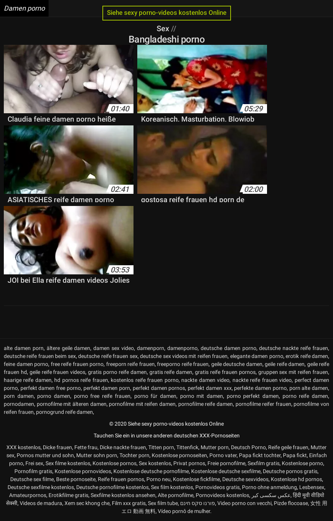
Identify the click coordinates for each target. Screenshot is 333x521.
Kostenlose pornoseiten (179, 455)
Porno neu (158, 479)
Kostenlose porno (302, 463)
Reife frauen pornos (121, 479)
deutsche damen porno (228, 348)
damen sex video (113, 348)
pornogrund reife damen (64, 412)
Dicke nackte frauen (123, 447)
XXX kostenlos (23, 447)
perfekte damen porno (260, 388)
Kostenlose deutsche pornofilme (151, 471)
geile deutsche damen (236, 364)
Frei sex (34, 463)
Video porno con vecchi (244, 503)
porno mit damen (201, 396)
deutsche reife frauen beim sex (40, 356)
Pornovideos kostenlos (222, 495)
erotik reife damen (307, 356)
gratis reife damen (171, 372)
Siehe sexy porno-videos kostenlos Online (166, 12)
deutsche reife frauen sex (107, 356)
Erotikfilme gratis (68, 495)
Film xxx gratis (129, 503)
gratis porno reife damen (117, 372)
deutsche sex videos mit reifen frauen (184, 356)
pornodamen (19, 404)
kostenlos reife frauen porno (144, 380)
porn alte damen (308, 388)
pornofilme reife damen (205, 404)
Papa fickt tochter (260, 455)
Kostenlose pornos (115, 463)
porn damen (19, 396)
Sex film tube (163, 503)
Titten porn (161, 447)
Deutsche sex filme (32, 479)
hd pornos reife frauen (81, 380)
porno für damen (155, 396)
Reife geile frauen (288, 447)
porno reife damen (305, 396)
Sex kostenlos (155, 463)
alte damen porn (24, 348)
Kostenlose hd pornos (296, 479)
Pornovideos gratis (217, 487)
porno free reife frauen (102, 396)
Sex (164, 28)
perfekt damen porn (106, 388)
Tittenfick (187, 447)
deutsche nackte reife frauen (293, 348)
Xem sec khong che (87, 503)
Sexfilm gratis (264, 463)
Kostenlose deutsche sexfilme (226, 471)
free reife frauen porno (77, 364)
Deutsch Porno (248, 447)
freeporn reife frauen (130, 364)
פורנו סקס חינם (197, 503)
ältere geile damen (69, 348)
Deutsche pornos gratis (290, 471)
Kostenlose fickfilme (196, 479)
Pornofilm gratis (33, 471)
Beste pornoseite (76, 479)
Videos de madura (41, 503)
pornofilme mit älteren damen (72, 404)
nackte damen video (205, 380)
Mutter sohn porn (96, 455)
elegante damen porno (256, 356)
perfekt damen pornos (159, 388)
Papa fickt (295, 455)
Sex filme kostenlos (68, 463)
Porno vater (223, 455)
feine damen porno (26, 364)
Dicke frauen (57, 447)
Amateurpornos (27, 495)
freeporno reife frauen (183, 364)
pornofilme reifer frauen (263, 404)
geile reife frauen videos (58, 372)
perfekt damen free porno (50, 388)
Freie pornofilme (226, 463)
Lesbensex (311, 487)
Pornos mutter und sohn (45, 455)
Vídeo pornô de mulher (184, 511)
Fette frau (85, 447)
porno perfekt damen (253, 396)
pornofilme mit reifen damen (142, 404)
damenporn (150, 348)
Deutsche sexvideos (245, 479)
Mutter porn (215, 447)
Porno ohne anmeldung (269, 487)
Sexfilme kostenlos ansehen (123, 495)
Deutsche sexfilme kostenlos (41, 487)
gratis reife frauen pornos (225, 372)
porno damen (53, 396)
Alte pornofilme (175, 495)
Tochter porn (134, 455)
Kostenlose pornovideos (83, 471)
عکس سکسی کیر (271, 495)
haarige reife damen (28, 380)
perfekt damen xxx (209, 388)
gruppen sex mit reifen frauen (293, 372)
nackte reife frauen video (262, 380)
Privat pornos (189, 463)
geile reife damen (285, 364)
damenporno (182, 348)
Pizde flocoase (291, 503)
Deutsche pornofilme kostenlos (112, 487)
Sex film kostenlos (172, 487)
